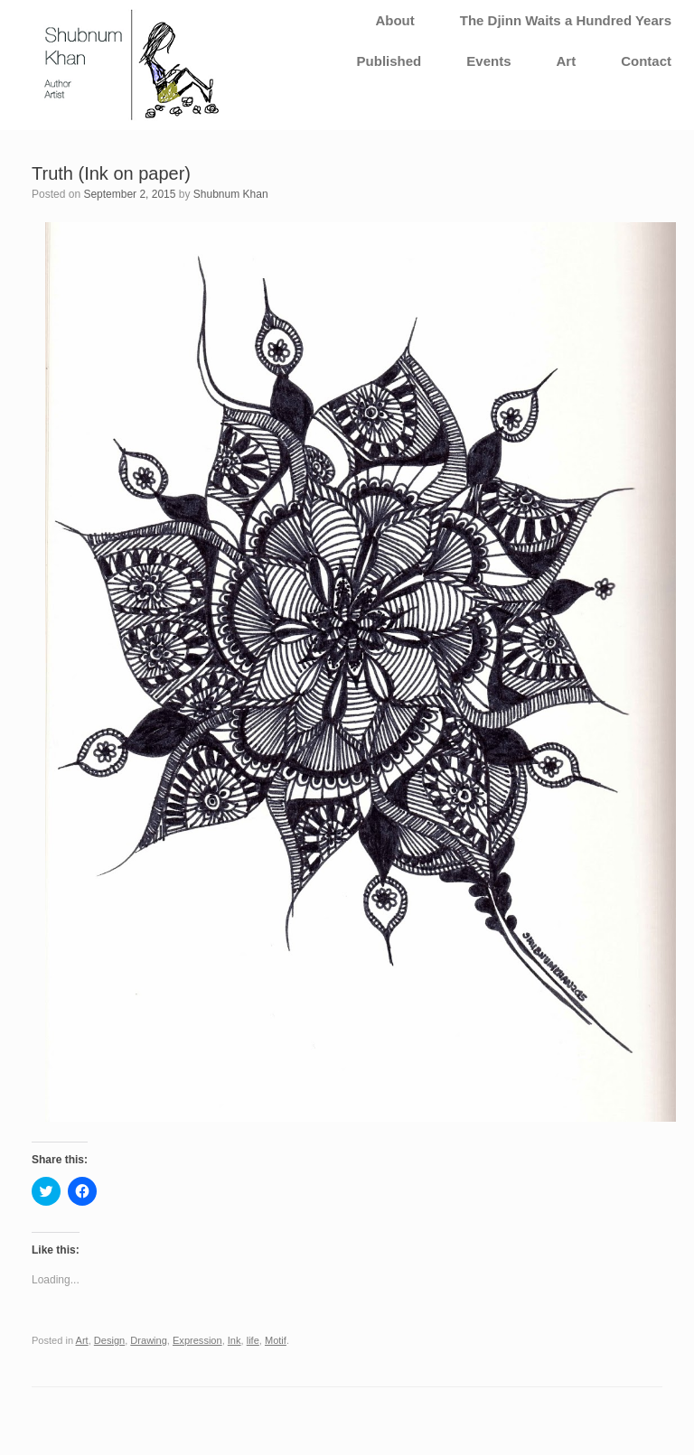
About (394, 20)
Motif (275, 1340)
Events (488, 61)
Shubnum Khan (230, 194)
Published (389, 61)
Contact (646, 61)
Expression (197, 1340)
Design (109, 1340)
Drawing (148, 1340)
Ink (234, 1340)
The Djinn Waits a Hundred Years (565, 20)
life (253, 1340)
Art (566, 61)
